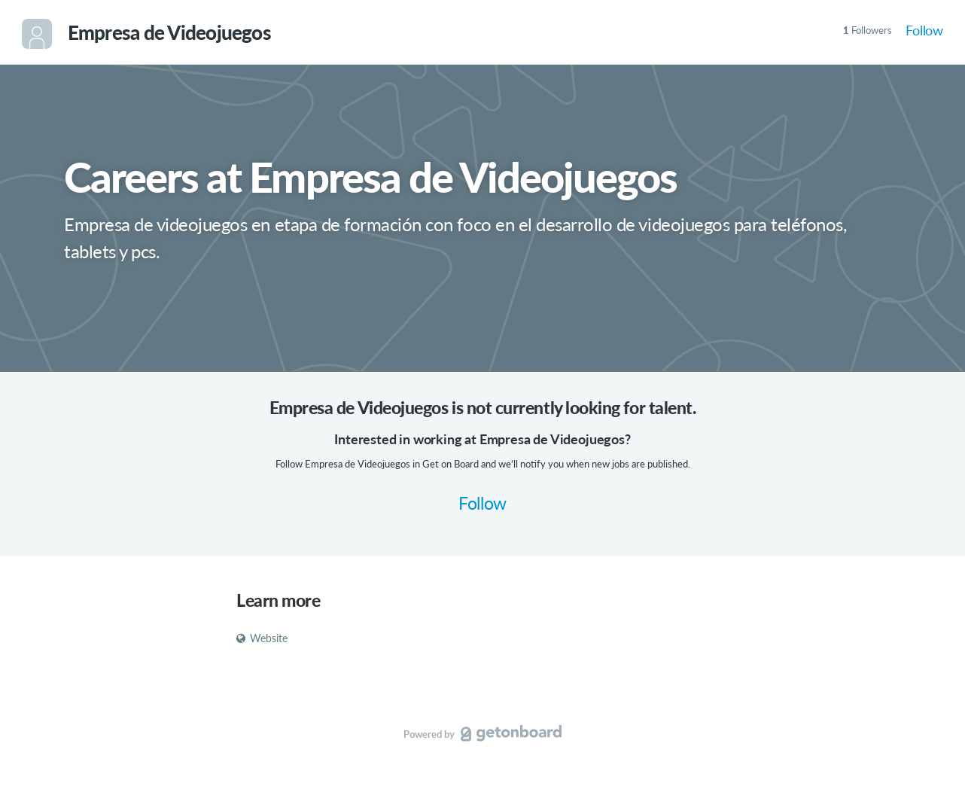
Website (262, 638)
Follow (924, 30)
